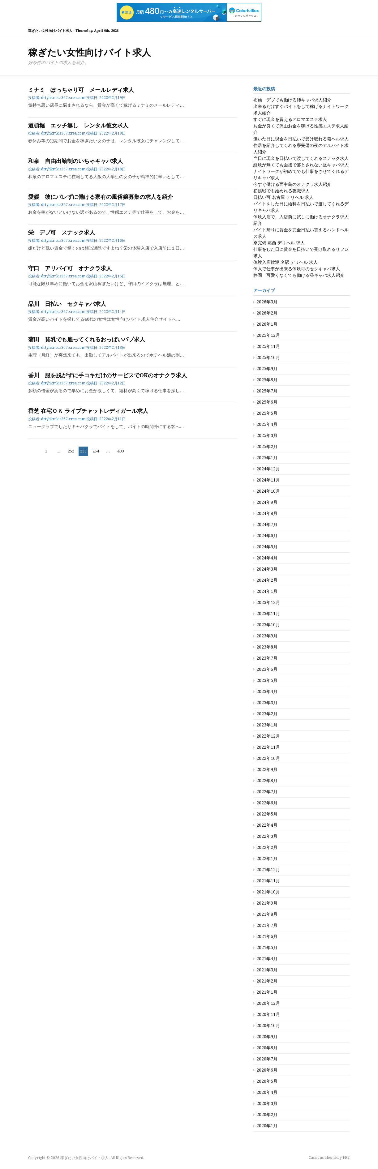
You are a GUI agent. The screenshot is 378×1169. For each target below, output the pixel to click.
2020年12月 (268, 1003)
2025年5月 (266, 413)
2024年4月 (266, 557)
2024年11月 (268, 479)
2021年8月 (266, 914)
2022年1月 (266, 858)
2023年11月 (268, 613)
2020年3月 (266, 1103)
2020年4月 (266, 1092)
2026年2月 (266, 312)
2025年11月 (268, 346)
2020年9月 (266, 1036)
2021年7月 (266, 925)
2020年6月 (266, 1070)
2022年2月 (266, 847)
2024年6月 (266, 535)
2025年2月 (266, 446)
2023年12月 (268, 602)
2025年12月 (268, 335)
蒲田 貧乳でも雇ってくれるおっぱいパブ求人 (86, 339)
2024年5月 (266, 546)
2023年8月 (266, 646)
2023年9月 (266, 635)
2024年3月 (266, 569)
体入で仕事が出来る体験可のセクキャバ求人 (296, 268)
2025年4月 (266, 424)
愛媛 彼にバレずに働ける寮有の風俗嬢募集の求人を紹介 (100, 197)
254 (95, 451)
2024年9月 (266, 502)
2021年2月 (266, 980)
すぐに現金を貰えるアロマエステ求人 (290, 119)
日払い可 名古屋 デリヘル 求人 (283, 197)
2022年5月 (266, 813)
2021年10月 (268, 891)
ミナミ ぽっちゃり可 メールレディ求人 (81, 90)
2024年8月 (266, 513)
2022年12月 (268, 736)
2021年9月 (266, 903)
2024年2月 (266, 580)
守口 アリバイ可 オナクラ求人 (70, 268)
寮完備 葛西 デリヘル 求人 (279, 242)
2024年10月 (268, 491)
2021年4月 (266, 958)
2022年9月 (266, 769)
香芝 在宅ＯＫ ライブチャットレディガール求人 (88, 411)
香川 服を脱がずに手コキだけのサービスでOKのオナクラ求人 (107, 375)
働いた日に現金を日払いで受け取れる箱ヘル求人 (301, 138)
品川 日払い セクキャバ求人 (67, 304)
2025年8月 (266, 379)
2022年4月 (266, 825)
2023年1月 (266, 724)
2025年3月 (266, 435)
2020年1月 (266, 1125)
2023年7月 (266, 658)
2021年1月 (266, 992)
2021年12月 (268, 869)
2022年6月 (266, 802)
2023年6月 (266, 669)
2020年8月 (266, 1047)
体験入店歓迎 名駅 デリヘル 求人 (285, 262)
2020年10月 (268, 1025)
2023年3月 (266, 702)
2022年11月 (268, 747)
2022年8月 (266, 780)
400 (120, 451)
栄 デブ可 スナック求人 (61, 232)
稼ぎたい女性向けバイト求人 (89, 52)
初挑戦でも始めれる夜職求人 (281, 190)
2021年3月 (266, 969)
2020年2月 (266, 1114)
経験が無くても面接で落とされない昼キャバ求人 (301, 164)
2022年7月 (266, 791)
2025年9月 (266, 368)
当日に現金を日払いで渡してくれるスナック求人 (301, 158)
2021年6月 (266, 936)
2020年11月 (268, 1014)
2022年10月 (268, 758)
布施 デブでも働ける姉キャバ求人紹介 (292, 99)
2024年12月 (268, 468)
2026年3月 (266, 301)
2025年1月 (266, 457)
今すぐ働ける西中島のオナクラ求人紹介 (292, 184)
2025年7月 (266, 390)
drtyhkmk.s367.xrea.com (63, 98)
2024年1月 (266, 591)
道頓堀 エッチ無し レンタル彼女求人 (78, 125)
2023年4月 (266, 691)
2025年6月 (266, 402)
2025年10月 (268, 357)
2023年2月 (266, 713)
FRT (346, 1157)
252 (70, 451)
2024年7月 (266, 524)
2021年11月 (268, 880)
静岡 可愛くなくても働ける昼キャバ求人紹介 (298, 275)
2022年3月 (266, 836)
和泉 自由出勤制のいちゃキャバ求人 (75, 161)
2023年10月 (268, 624)
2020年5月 (266, 1081)
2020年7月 (266, 1058)
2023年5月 (266, 680)
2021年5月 (266, 947)
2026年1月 (266, 324)
